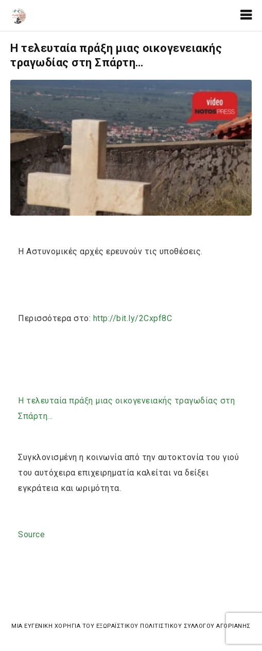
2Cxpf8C (132, 318)
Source (31, 534)
